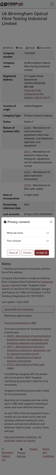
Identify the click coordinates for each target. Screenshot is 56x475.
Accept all (41, 252)
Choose (27, 252)
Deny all (13, 252)
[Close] (51, 222)
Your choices (14, 240)
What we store (15, 233)
